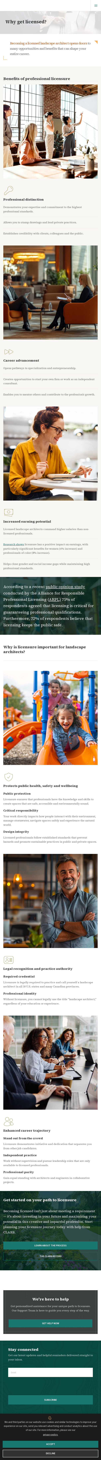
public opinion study (65, 586)
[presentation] (33, 1386)
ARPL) (55, 599)
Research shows (13, 544)
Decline (50, 1453)
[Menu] (96, 6)
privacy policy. (50, 1434)
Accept (50, 1444)
